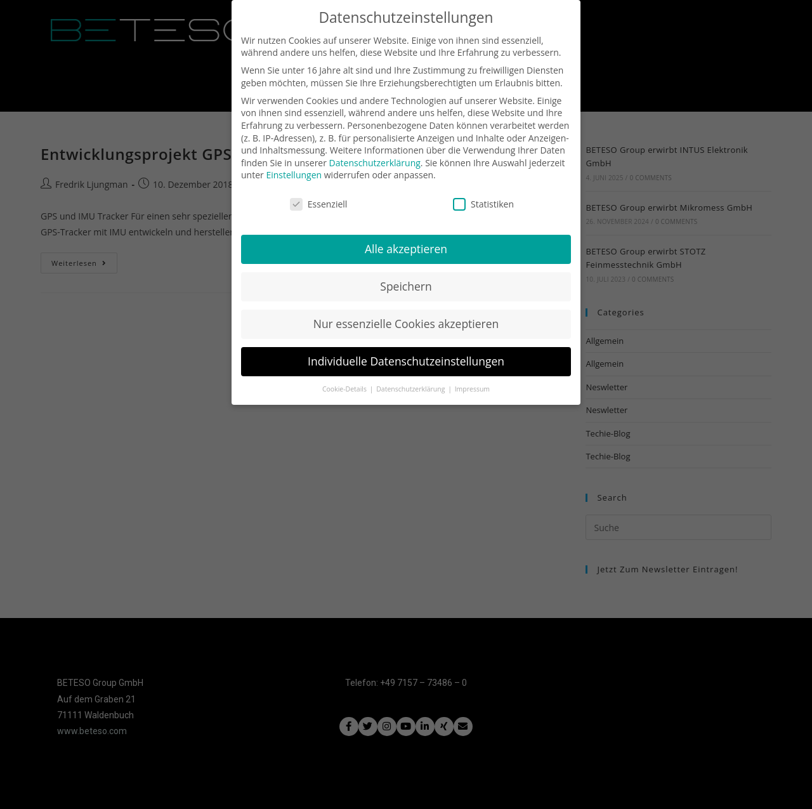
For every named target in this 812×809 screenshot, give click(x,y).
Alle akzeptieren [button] (406, 242)
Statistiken (483, 198)
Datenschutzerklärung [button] (411, 382)
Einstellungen (294, 168)
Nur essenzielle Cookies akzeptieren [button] (406, 317)
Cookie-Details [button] (345, 382)
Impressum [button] (472, 382)
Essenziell (319, 198)
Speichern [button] (405, 279)
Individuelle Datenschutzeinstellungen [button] (406, 354)
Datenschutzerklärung (375, 156)
